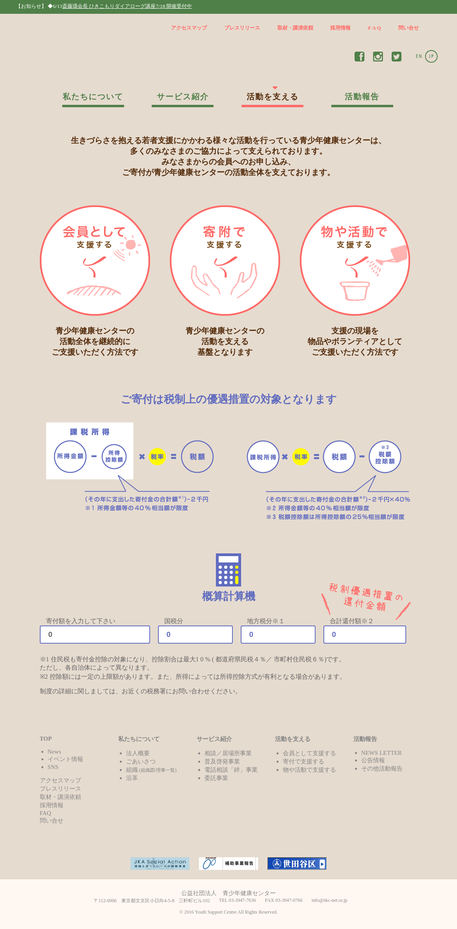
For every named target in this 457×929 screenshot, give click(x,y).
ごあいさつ (141, 761)
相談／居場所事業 (228, 753)
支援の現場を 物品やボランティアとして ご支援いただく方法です (355, 280)
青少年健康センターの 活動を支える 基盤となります (225, 280)
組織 (151, 769)
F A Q (374, 28)
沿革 (132, 777)
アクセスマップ (189, 28)
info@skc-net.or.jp (329, 900)
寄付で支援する (303, 761)
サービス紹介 (183, 96)
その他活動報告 (382, 768)
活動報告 (362, 96)
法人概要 (138, 753)
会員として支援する (309, 753)
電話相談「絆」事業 (231, 769)
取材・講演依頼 (295, 28)
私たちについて (93, 96)
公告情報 (373, 760)
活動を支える (273, 96)
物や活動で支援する (309, 769)
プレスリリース (242, 28)
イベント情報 (65, 759)
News (54, 751)
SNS (53, 766)
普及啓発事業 (222, 761)
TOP (46, 738)
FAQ (45, 813)
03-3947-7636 (242, 900)
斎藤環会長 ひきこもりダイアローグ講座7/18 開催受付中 (127, 6)
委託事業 (216, 777)
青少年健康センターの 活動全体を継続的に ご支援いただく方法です (95, 280)
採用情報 (340, 28)
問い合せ (408, 28)
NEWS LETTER (381, 752)
